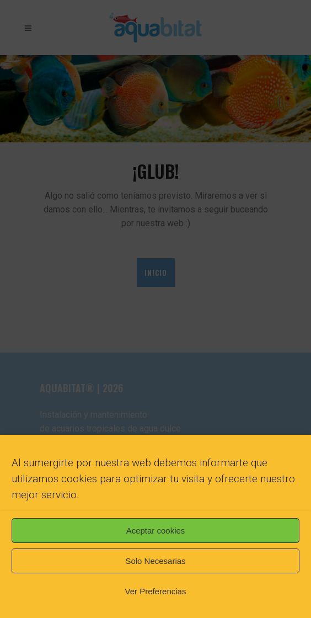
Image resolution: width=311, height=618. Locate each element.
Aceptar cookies (155, 530)
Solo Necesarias (155, 561)
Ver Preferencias (155, 591)
